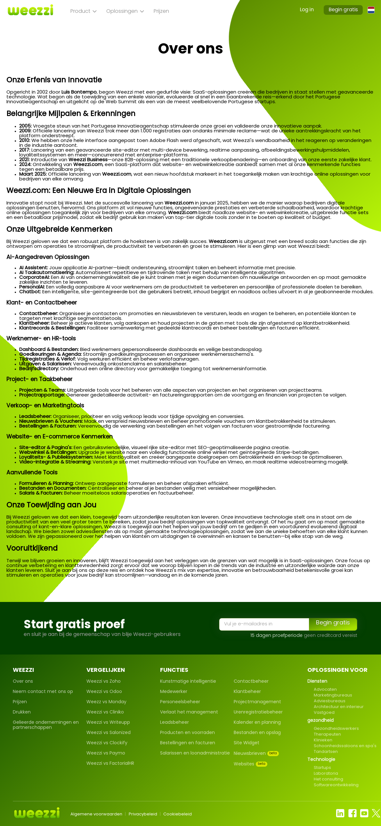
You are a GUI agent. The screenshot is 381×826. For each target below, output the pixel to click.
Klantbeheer (247, 691)
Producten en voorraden (187, 732)
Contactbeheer (251, 681)
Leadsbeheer (174, 722)
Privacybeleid (143, 814)
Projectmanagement (257, 702)
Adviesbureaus (329, 701)
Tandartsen (326, 752)
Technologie (321, 759)
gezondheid (320, 720)
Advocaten (325, 690)
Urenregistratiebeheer (258, 712)
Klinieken (323, 740)
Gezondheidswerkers (336, 729)
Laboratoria (326, 774)
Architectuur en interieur (339, 707)
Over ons (23, 681)
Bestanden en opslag (257, 732)
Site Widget (246, 743)
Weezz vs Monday (106, 702)
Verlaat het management (189, 712)
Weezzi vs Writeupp (108, 722)
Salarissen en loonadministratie (195, 753)
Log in (307, 10)
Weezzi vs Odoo (104, 691)
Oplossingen (125, 11)
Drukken (22, 712)
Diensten (317, 681)
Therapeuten (327, 734)
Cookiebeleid (177, 814)
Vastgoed (324, 713)
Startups (322, 768)
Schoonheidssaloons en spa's (345, 746)
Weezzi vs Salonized (108, 732)
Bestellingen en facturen (187, 743)
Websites (250, 764)
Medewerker (173, 691)
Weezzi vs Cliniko (105, 712)
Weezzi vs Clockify (106, 743)
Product (83, 11)
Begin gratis (343, 10)
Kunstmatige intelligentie (188, 681)
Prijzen (161, 11)
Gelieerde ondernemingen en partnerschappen (46, 725)
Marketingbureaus (333, 695)
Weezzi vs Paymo (105, 753)
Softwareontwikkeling (336, 785)
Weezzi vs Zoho (103, 681)
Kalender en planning (257, 722)
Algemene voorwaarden (96, 814)
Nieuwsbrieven (256, 753)
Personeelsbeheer (180, 702)
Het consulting (328, 779)
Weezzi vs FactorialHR (110, 763)
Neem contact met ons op (43, 691)
